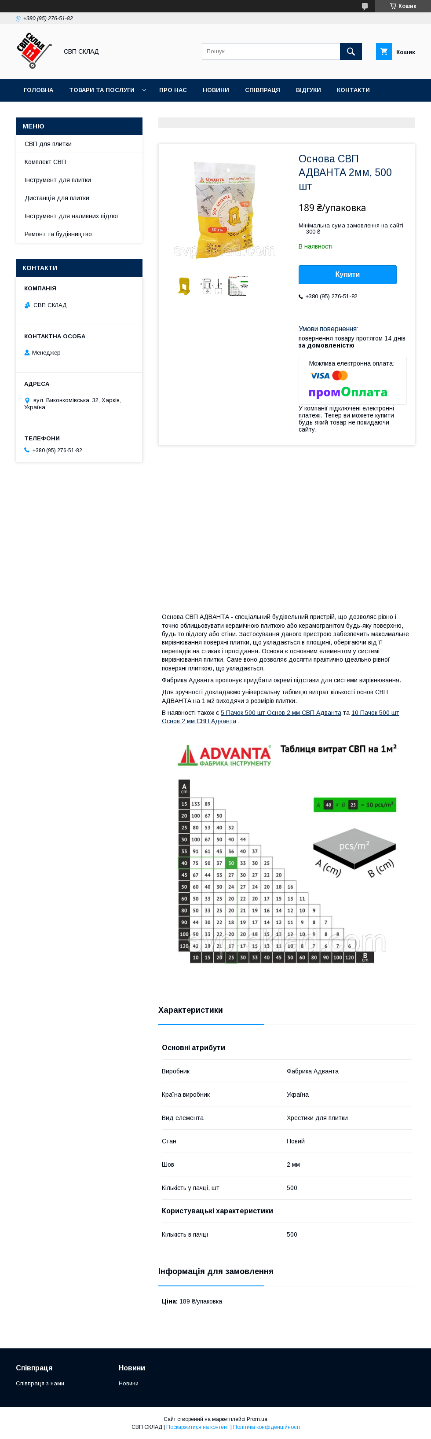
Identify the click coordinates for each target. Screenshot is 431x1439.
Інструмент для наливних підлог (72, 216)
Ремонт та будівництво (58, 234)
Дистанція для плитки (57, 197)
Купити (348, 274)
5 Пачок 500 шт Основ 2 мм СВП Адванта (281, 712)
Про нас (173, 90)
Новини (216, 90)
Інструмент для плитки (58, 179)
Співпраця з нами (40, 1383)
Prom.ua (257, 1419)
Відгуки (308, 90)
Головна (38, 90)
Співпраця (262, 90)
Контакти (353, 90)
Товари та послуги (102, 90)
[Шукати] (351, 51)
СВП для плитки (48, 143)
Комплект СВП (45, 161)
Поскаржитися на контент (197, 1427)
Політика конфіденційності (266, 1427)
